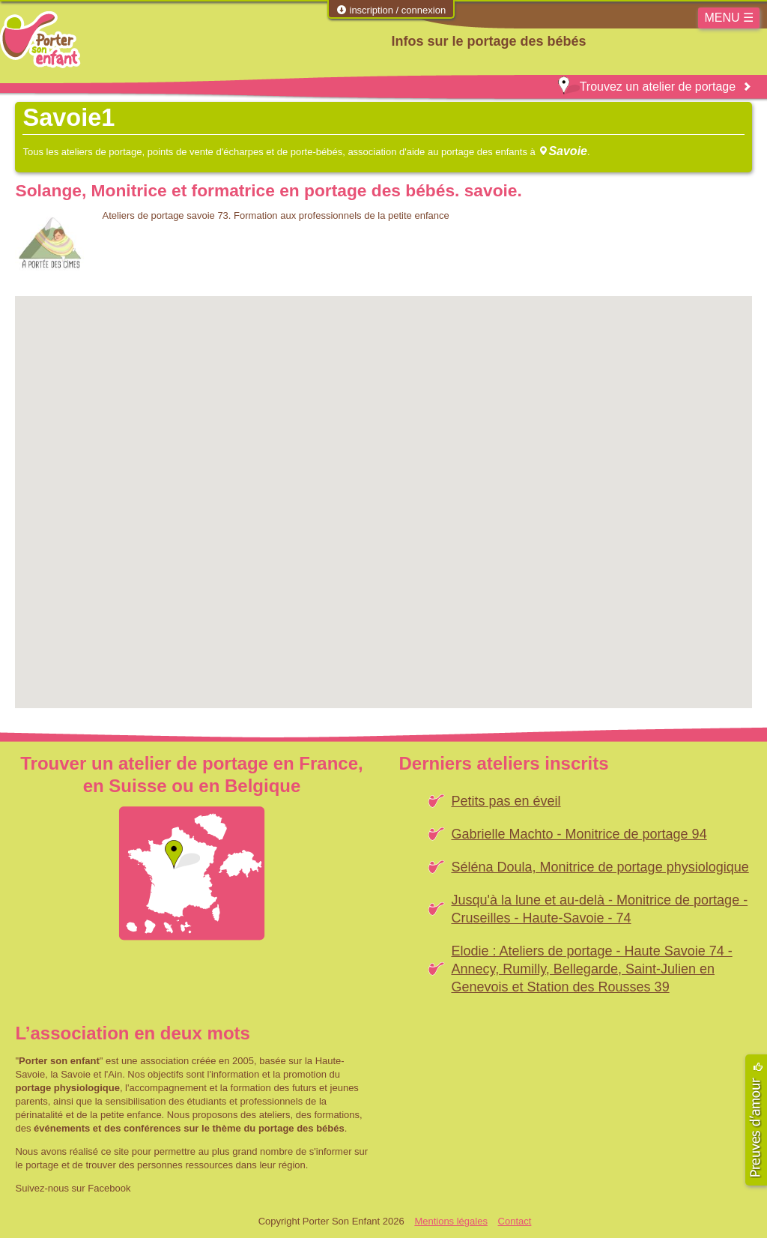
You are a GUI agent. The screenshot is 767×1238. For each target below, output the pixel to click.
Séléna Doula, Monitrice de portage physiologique (599, 867)
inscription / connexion (391, 10)
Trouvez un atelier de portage (647, 86)
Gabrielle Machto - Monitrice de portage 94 (578, 834)
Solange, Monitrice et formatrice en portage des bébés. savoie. (268, 190)
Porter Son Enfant (40, 39)
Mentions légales (451, 1221)
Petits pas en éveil (505, 801)
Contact (515, 1221)
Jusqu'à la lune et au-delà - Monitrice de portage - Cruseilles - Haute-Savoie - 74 (599, 909)
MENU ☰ (729, 17)
